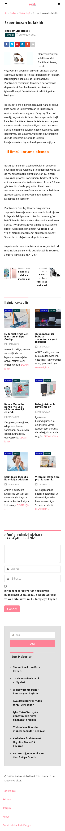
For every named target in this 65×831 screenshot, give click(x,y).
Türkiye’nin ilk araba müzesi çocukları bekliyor (29, 729)
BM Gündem (8, 310)
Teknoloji (24, 13)
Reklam (7, 799)
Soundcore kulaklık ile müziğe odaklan (16, 478)
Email (32, 44)
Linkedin (21, 44)
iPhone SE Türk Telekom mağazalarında (26, 275)
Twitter (11, 44)
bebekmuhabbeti (16, 31)
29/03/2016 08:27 (26, 34)
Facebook (5, 44)
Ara (32, 644)
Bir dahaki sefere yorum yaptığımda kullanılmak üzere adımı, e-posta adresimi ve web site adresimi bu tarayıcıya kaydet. (31, 595)
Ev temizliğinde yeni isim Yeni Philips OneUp (16, 336)
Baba (13, 13)
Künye (6, 816)
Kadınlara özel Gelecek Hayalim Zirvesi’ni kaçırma (27, 742)
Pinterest (16, 44)
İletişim (7, 808)
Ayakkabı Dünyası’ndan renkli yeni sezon (27, 702)
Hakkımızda (9, 790)
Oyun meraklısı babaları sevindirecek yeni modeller (46, 337)
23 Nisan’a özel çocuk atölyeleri (26, 680)
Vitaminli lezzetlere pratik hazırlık (47, 478)
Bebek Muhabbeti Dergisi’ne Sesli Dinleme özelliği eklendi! (15, 408)
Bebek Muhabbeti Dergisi (17, 825)
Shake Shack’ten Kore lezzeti (26, 669)
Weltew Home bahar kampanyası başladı (25, 691)
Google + (26, 44)
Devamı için (42, 367)
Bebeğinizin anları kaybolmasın (46, 405)
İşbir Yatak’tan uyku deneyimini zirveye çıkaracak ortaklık (25, 715)
